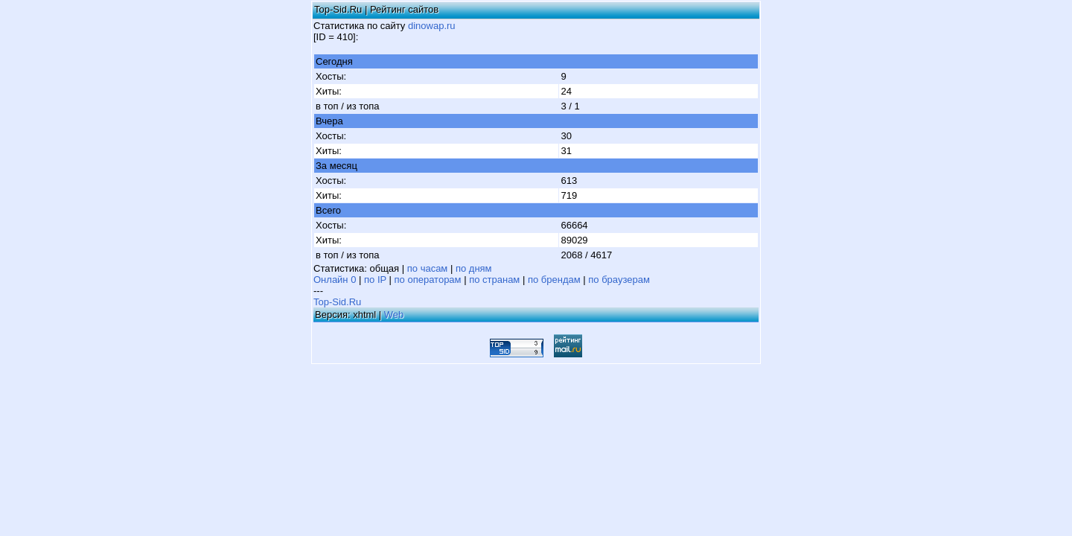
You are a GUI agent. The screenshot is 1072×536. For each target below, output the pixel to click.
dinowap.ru (432, 25)
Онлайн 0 (334, 279)
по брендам (554, 279)
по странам (494, 279)
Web (394, 314)
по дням (474, 268)
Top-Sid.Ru (337, 301)
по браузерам (619, 279)
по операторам (428, 279)
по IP (375, 279)
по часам (427, 268)
